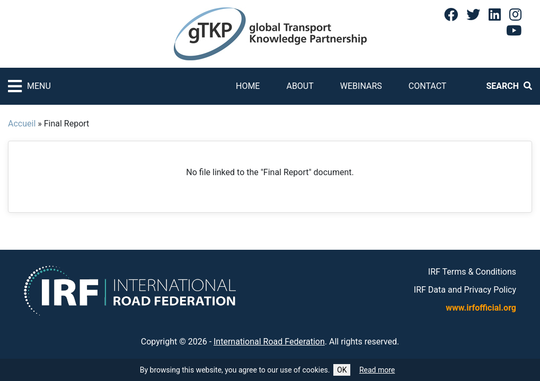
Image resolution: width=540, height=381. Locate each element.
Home (248, 86)
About (299, 86)
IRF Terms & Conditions (472, 272)
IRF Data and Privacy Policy (465, 290)
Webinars (361, 86)
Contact (428, 86)
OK (342, 370)
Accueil (22, 124)
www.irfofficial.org (481, 308)
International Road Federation (269, 342)
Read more (377, 370)
